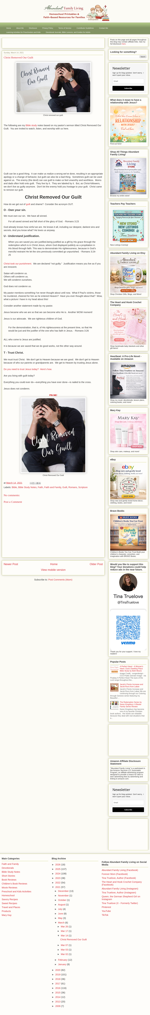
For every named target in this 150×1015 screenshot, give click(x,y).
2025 (58, 869)
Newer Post (11, 564)
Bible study (32, 125)
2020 (58, 970)
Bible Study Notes (27, 487)
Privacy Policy (47, 28)
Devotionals (8, 868)
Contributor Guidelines (85, 28)
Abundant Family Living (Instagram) (120, 888)
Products (6, 911)
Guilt (64, 487)
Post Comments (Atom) (60, 579)
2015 (58, 992)
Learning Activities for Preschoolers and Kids (23, 32)
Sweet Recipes (9, 903)
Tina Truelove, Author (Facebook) (119, 878)
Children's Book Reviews (14, 883)
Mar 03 (65, 949)
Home (8, 28)
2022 (58, 882)
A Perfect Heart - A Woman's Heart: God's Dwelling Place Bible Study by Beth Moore (131, 668)
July (60, 909)
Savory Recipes (10, 899)
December (63, 891)
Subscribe (128, 88)
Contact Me (103, 28)
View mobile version (53, 569)
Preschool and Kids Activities (16, 891)
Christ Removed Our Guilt (73, 939)
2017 (58, 983)
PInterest (106, 907)
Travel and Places (11, 907)
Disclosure (33, 28)
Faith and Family (52, 487)
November (63, 895)
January (62, 964)
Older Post (96, 564)
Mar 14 (65, 935)
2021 (58, 887)
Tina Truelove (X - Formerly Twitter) (120, 903)
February (63, 960)
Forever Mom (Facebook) (115, 874)
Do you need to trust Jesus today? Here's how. (28, 369)
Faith (40, 487)
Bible (14, 487)
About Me (20, 28)
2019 (58, 974)
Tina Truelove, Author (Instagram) (119, 892)
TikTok (105, 915)
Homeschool (8, 895)
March (61, 922)
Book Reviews (9, 879)
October (62, 900)
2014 (58, 997)
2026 (58, 864)
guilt (28, 204)
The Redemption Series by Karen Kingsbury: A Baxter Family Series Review (131, 704)
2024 (58, 873)
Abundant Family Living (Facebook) (120, 870)
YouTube (106, 911)
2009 (58, 1006)
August (62, 904)
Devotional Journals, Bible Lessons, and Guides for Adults (68, 32)
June (61, 913)
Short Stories (8, 876)
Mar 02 (65, 954)
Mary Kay (6, 915)
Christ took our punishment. (18, 263)
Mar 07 (65, 945)
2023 (58, 878)
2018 (58, 979)
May (60, 918)
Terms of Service (64, 28)
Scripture (83, 487)
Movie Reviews (9, 887)
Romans (72, 487)
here (123, 44)
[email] (128, 81)
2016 (58, 988)
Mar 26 (65, 926)
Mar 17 (65, 931)
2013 (58, 1001)
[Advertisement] (31, 42)
